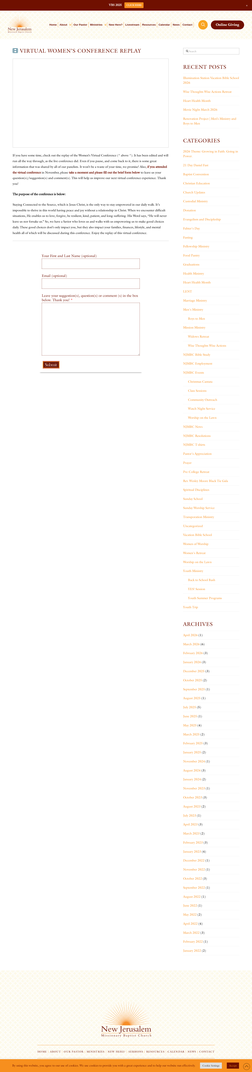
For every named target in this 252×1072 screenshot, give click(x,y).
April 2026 (190, 635)
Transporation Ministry (198, 517)
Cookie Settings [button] (211, 1065)
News (192, 1051)
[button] (203, 25)
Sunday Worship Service (199, 508)
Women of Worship (195, 544)
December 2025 (194, 671)
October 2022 (192, 878)
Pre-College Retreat (196, 472)
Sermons (136, 1051)
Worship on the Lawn (202, 418)
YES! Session (196, 589)
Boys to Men (196, 318)
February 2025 (193, 743)
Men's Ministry (193, 309)
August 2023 (192, 806)
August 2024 (192, 770)
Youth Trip (190, 607)
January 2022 (192, 950)
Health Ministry (193, 273)
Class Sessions (197, 391)
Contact (207, 1051)
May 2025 (190, 725)
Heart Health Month (197, 101)
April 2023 (190, 824)
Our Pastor (73, 1051)
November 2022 (194, 869)
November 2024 (194, 761)
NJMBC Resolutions (197, 436)
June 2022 (190, 905)
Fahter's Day (191, 228)
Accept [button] (233, 1065)
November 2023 (194, 788)
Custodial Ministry (195, 201)
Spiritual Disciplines (196, 490)
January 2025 (192, 752)
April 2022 (190, 923)
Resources (155, 1051)
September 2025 (194, 689)
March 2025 (191, 734)
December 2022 (194, 860)
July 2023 (189, 815)
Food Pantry (191, 255)
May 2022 (190, 914)
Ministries (96, 1051)
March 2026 (191, 644)
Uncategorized (193, 526)
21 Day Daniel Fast (195, 165)
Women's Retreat (194, 553)
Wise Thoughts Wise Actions (207, 345)
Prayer (187, 463)
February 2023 (193, 842)
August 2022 (192, 896)
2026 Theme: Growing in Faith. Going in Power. (210, 153)
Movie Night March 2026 (200, 109)
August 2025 (192, 698)
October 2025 (192, 680)
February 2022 (193, 941)
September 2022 (194, 887)
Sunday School (193, 499)
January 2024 (192, 779)
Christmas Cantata (200, 381)
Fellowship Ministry (196, 246)
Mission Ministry (194, 327)
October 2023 (192, 797)
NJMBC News (193, 427)
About (55, 1051)
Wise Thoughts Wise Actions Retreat (207, 92)
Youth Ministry (193, 571)
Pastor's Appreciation (197, 454)
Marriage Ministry (195, 300)
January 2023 (192, 851)
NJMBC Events (193, 372)
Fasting (188, 237)
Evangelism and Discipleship (202, 219)
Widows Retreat (198, 336)
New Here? (116, 1051)
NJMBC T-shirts (194, 444)
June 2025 (190, 716)
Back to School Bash (201, 580)
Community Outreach (202, 400)
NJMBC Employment (197, 363)
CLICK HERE (134, 5)
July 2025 (189, 707)
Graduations (191, 264)
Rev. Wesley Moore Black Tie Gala (205, 481)
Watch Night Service (201, 408)
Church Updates (194, 192)
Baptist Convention (196, 174)
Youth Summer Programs (205, 598)
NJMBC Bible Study (196, 354)
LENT (187, 291)
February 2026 (193, 653)
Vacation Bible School (197, 535)
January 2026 (192, 662)
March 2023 (191, 833)
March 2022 (191, 933)
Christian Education (196, 183)
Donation (189, 210)
